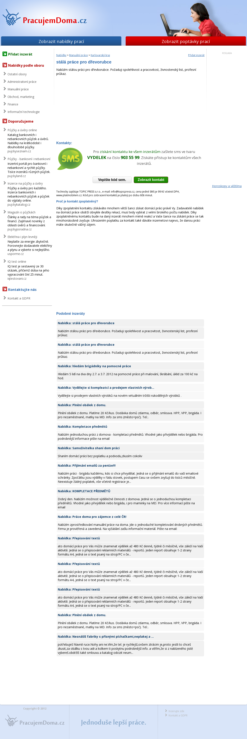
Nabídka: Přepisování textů (79, 538)
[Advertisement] (130, 109)
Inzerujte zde (176, 711)
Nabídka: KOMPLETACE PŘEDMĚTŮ (84, 491)
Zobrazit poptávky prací (186, 41)
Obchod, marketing (21, 97)
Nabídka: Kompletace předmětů (82, 426)
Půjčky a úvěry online (22, 130)
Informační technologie (24, 112)
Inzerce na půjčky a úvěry (25, 183)
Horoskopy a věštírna (227, 186)
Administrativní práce (22, 82)
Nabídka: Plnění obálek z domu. (82, 405)
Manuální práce (18, 89)
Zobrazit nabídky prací (61, 41)
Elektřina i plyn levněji (22, 237)
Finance (13, 104)
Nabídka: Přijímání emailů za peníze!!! (87, 465)
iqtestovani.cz (17, 278)
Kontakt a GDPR (19, 298)
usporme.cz (16, 254)
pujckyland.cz (17, 176)
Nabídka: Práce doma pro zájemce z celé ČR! (92, 517)
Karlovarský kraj (100, 55)
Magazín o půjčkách (21, 212)
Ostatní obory (17, 74)
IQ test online (17, 261)
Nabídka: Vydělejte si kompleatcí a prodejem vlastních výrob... (106, 388)
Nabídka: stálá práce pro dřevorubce (86, 323)
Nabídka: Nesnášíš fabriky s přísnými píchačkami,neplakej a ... (106, 636)
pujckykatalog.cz (19, 204)
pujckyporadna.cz (20, 229)
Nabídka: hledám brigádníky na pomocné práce (94, 366)
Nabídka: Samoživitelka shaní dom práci (89, 448)
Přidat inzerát (20, 54)
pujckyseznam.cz (19, 151)
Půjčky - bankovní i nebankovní (29, 159)
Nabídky (61, 55)
